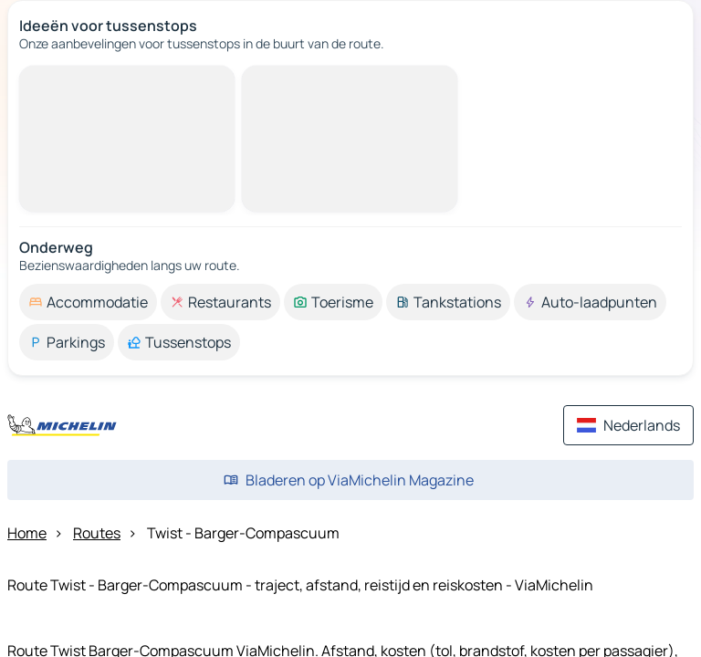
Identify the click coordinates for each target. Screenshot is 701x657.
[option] (88, 302)
